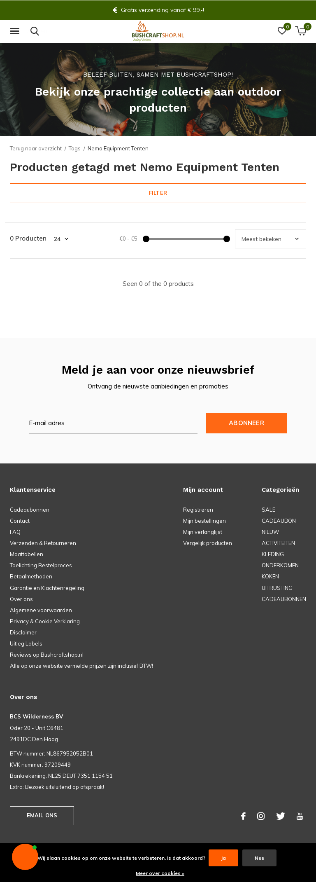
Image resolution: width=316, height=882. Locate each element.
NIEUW (270, 532)
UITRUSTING (277, 588)
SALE (268, 509)
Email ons (42, 815)
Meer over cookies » (160, 873)
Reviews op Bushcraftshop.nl (47, 654)
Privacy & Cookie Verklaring (45, 621)
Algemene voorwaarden (41, 610)
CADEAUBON (279, 520)
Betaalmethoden (31, 576)
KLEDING (273, 554)
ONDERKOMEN (280, 565)
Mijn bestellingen (204, 520)
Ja (223, 858)
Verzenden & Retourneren (43, 543)
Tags (75, 148)
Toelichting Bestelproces (41, 565)
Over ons (21, 599)
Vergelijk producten (207, 543)
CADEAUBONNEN (284, 599)
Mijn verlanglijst (202, 532)
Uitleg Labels (26, 643)
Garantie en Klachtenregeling (47, 588)
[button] (16, 31)
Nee (259, 858)
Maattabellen (26, 554)
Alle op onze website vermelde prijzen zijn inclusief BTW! (81, 665)
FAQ (15, 532)
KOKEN (270, 576)
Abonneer (246, 423)
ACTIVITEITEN (278, 543)
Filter (158, 193)
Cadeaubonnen (29, 509)
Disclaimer (23, 632)
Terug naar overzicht (36, 148)
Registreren (198, 509)
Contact (20, 520)
